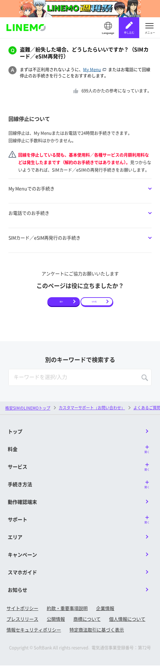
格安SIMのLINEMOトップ (27, 413)
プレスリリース (22, 624)
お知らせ (17, 594)
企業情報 (105, 613)
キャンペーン (22, 559)
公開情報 (56, 624)
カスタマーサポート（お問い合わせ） (92, 413)
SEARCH (144, 383)
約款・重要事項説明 (67, 613)
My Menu (95, 69)
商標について (87, 624)
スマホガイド (22, 577)
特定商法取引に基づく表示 (96, 635)
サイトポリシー (22, 613)
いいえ (94, 304)
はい (61, 304)
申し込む (129, 32)
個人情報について (127, 624)
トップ (15, 436)
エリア (15, 542)
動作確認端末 (22, 506)
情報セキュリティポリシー (33, 635)
